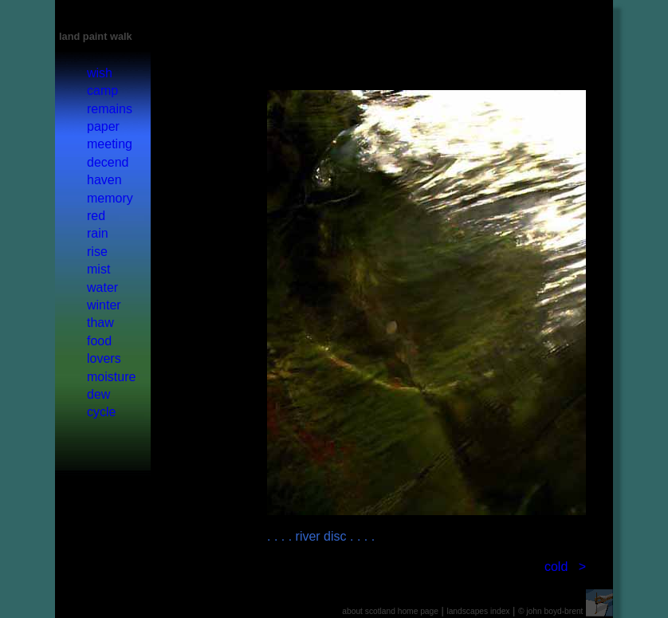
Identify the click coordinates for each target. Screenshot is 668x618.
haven (104, 180)
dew (98, 394)
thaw (100, 322)
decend (108, 162)
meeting (109, 144)
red (96, 215)
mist (98, 269)
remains (109, 109)
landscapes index (477, 611)
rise (97, 251)
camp (102, 90)
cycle (101, 412)
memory (110, 198)
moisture (111, 377)
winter (104, 305)
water (102, 287)
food (99, 341)
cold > (565, 566)
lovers (104, 358)
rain (97, 233)
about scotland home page (390, 611)
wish (99, 73)
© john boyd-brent (551, 611)
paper (103, 126)
